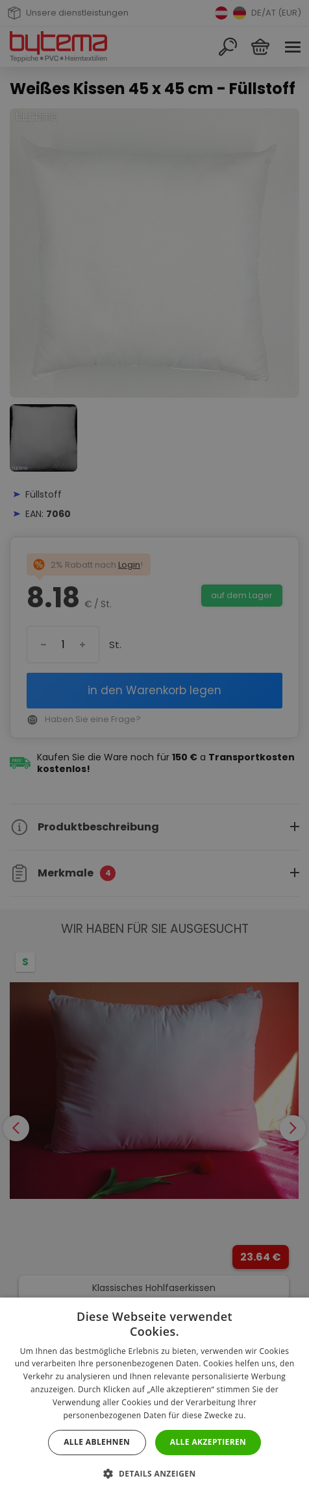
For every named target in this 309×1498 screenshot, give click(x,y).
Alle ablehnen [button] (97, 1441)
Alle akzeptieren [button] (208, 1441)
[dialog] (154, 749)
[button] (154, 1473)
